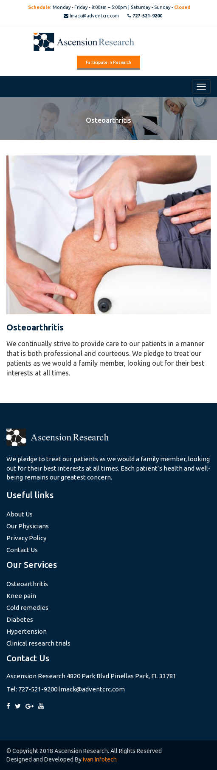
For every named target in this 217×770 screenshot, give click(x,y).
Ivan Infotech (100, 759)
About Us (19, 514)
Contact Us (22, 549)
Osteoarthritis (27, 583)
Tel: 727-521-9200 (31, 689)
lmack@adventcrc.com (91, 15)
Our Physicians (27, 526)
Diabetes (19, 619)
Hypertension (26, 631)
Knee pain (21, 595)
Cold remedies (27, 607)
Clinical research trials (38, 643)
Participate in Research (108, 62)
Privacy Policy (26, 538)
